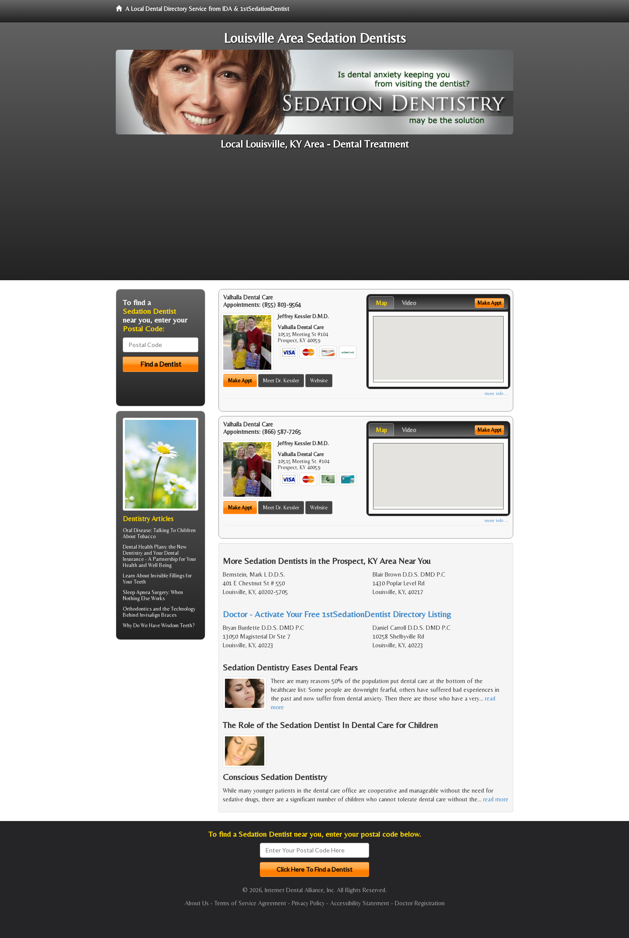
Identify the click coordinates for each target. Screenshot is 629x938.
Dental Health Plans (144, 547)
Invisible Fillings (167, 576)
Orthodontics (137, 609)
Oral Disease (137, 530)
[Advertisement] (314, 219)
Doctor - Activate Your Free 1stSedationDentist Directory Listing (337, 614)
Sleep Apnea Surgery (145, 592)
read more (495, 799)
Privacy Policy (308, 903)
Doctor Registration (420, 903)
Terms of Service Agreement (250, 903)
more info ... (496, 393)
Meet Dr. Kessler (281, 381)
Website (319, 381)
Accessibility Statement (359, 903)
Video (409, 302)
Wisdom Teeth (176, 625)
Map (381, 302)
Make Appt (240, 381)
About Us (197, 903)
